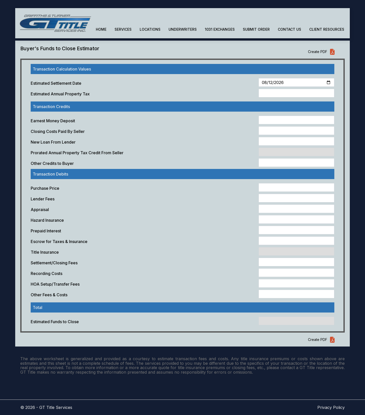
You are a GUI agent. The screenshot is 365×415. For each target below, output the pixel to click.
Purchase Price (45, 188)
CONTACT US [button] (289, 29)
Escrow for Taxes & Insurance (59, 241)
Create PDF (321, 52)
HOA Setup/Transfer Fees (55, 284)
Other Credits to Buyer (52, 163)
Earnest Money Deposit (53, 120)
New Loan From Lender (53, 142)
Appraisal (40, 209)
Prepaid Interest (46, 230)
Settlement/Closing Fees (54, 262)
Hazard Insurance (47, 220)
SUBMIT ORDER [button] (256, 29)
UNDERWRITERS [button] (183, 29)
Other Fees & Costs (49, 294)
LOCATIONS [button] (150, 29)
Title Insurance (45, 252)
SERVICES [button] (123, 29)
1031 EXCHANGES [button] (220, 29)
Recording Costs (46, 273)
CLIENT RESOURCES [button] (326, 29)
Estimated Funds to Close (55, 321)
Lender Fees (42, 198)
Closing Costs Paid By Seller (58, 131)
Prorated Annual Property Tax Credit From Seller (77, 152)
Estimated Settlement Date (56, 83)
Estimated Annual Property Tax (60, 93)
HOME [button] (101, 29)
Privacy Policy (331, 407)
